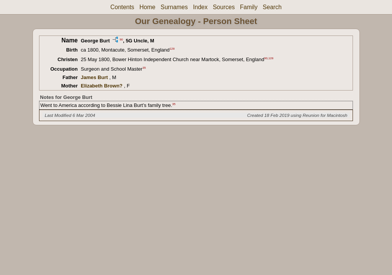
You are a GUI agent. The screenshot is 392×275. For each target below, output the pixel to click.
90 (121, 39)
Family (249, 7)
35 (144, 68)
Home (147, 7)
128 (172, 48)
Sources (224, 7)
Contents (122, 7)
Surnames (174, 7)
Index (200, 7)
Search (272, 7)
